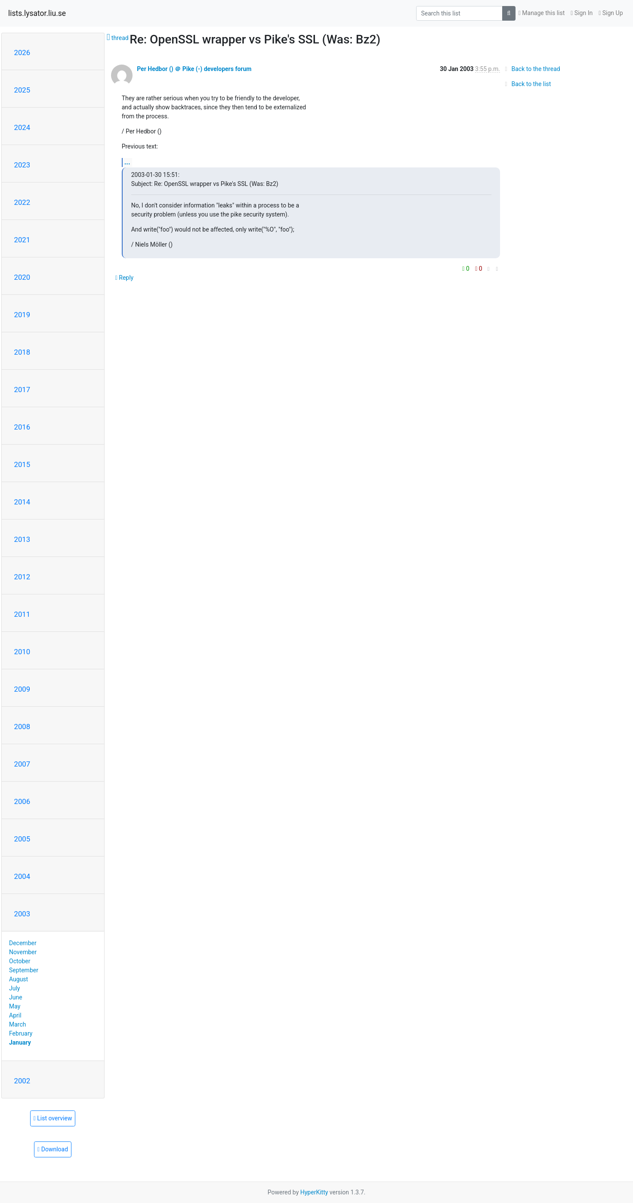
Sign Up (611, 12)
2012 (22, 576)
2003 (22, 913)
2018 (22, 352)
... (127, 162)
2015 (22, 464)
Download (52, 1149)
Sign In (582, 12)
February (20, 1033)
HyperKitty (314, 1192)
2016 (22, 427)
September (23, 970)
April (15, 1015)
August (18, 979)
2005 (22, 839)
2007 (22, 764)
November (23, 952)
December (23, 943)
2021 (22, 239)
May (14, 1006)
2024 (22, 127)
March (17, 1024)
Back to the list (526, 83)
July (14, 988)
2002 (22, 1080)
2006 (22, 801)
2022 (22, 202)
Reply (124, 277)
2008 (22, 726)
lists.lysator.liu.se (37, 13)
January (20, 1042)
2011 (22, 614)
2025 (22, 90)
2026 (22, 52)
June (15, 997)
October (19, 961)
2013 (22, 539)
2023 (22, 165)
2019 (22, 314)
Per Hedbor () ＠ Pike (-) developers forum (194, 68)
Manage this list (542, 12)
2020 (22, 277)
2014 (22, 502)
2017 (22, 389)
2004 (22, 876)
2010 (22, 651)
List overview (53, 1118)
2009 (22, 689)
